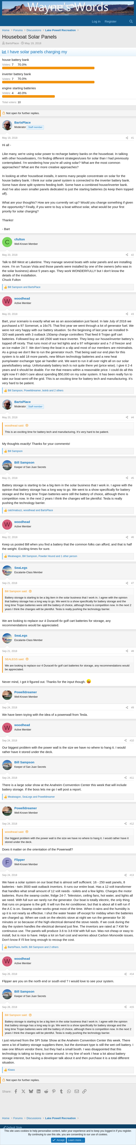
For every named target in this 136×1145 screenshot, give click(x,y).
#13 (132, 875)
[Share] (127, 138)
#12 (132, 823)
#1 (132, 137)
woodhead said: (14, 425)
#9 (132, 707)
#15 (132, 1007)
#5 (132, 478)
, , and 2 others (35, 390)
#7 (132, 583)
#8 (132, 651)
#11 (132, 777)
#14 (132, 974)
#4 (132, 417)
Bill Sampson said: (16, 591)
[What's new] (122, 21)
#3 (132, 314)
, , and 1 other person (42, 556)
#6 (132, 537)
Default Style (12, 1127)
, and (30, 510)
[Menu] (6, 21)
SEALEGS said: (14, 659)
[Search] (131, 21)
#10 (132, 740)
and (24, 287)
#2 (132, 254)
